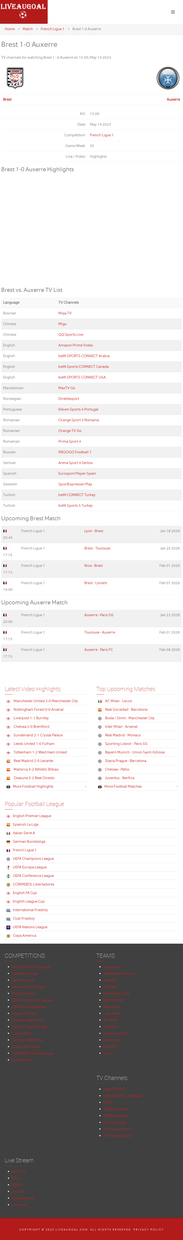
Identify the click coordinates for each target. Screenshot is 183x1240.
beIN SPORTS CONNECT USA (82, 377)
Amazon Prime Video (75, 345)
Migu (62, 324)
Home (10, 29)
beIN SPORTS (114, 1089)
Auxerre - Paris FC (98, 649)
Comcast (19, 1204)
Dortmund (112, 1040)
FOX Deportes (115, 1122)
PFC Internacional (117, 1135)
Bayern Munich (115, 1033)
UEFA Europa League (29, 1006)
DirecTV (18, 1191)
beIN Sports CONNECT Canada (83, 366)
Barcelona (111, 1006)
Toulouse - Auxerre (99, 632)
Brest (7, 99)
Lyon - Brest (93, 531)
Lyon (107, 1053)
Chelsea (109, 986)
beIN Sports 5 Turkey (75, 505)
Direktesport (68, 398)
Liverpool (111, 967)
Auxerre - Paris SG (98, 615)
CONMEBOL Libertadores (32, 1053)
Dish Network (23, 1198)
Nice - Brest (93, 565)
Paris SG (110, 1046)
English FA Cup (24, 1013)
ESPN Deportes (115, 1109)
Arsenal (109, 980)
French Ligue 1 (53, 29)
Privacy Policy (148, 1229)
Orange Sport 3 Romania (78, 420)
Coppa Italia (22, 1033)
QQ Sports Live (70, 334)
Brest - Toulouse (97, 548)
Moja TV (65, 313)
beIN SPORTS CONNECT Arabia (84, 356)
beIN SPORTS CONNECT (123, 1095)
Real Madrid (113, 1000)
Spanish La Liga (24, 973)
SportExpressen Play (75, 484)
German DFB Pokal (27, 1040)
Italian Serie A (23, 980)
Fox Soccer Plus (116, 1129)
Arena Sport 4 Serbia (75, 462)
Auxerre (173, 99)
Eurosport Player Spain (77, 473)
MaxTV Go (66, 388)
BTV (15, 1178)
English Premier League (31, 967)
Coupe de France (26, 1046)
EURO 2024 (21, 1060)
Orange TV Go (69, 430)
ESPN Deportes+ (117, 1115)
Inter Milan (112, 1013)
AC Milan (110, 1020)
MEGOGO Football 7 (75, 452)
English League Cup (28, 1020)
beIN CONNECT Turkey (77, 494)
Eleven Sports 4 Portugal (78, 409)
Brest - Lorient (95, 583)
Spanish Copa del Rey (29, 1026)
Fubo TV (19, 1171)
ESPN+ (17, 1185)
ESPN (107, 1102)
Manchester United (119, 973)
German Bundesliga (28, 986)
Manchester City (116, 993)
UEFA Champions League (32, 1000)
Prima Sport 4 (69, 441)
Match (28, 29)
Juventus (110, 1026)
